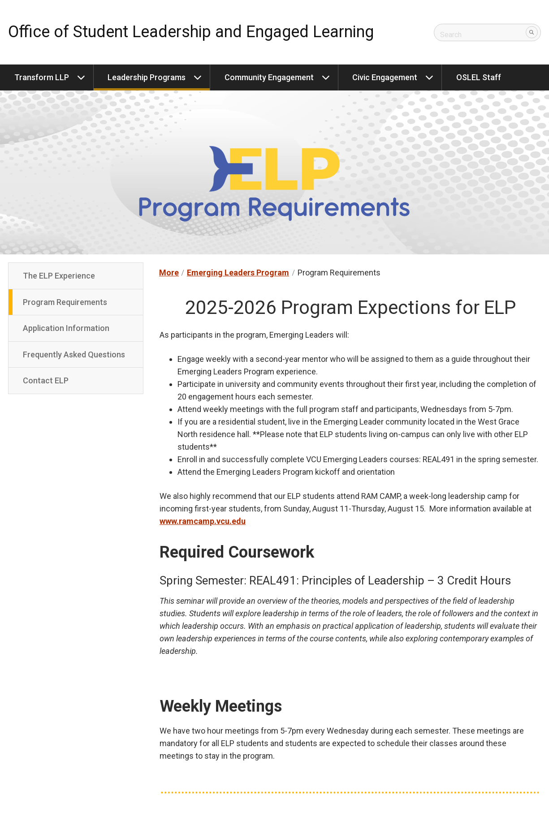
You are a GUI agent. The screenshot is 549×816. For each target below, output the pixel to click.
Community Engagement (269, 77)
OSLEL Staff (478, 77)
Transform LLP (41, 77)
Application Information (66, 328)
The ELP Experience (59, 275)
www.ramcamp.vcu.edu (203, 521)
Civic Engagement (384, 77)
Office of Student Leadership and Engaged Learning (191, 31)
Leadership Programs (147, 77)
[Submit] (532, 32)
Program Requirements (65, 302)
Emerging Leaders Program (238, 272)
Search (451, 32)
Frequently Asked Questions (74, 354)
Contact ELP (46, 380)
